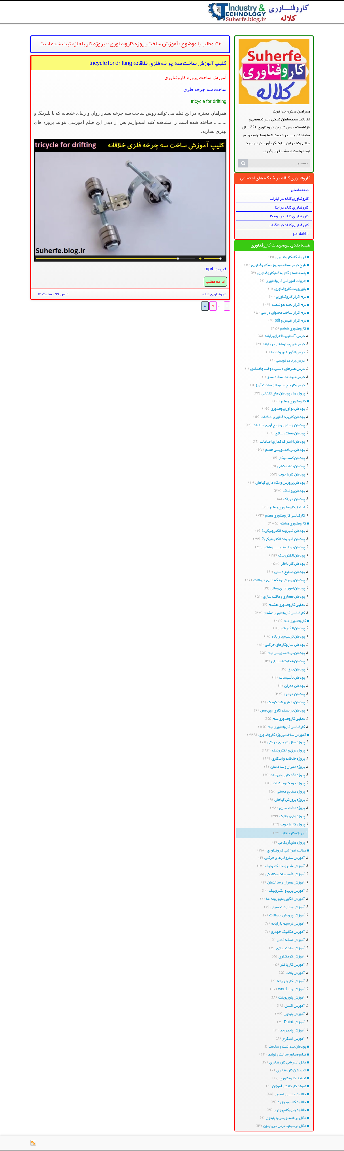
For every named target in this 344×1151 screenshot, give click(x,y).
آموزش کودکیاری (292, 956)
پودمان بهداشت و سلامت (287, 1046)
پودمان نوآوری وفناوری (288, 408)
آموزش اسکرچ (293, 1038)
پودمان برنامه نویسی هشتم (284, 547)
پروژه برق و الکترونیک (288, 750)
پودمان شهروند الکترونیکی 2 (283, 539)
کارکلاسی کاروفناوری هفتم (285, 515)
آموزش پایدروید (292, 1030)
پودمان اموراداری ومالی (288, 588)
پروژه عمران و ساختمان (287, 766)
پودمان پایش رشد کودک (286, 702)
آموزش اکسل (294, 1005)
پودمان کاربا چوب (292, 474)
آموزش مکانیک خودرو (288, 931)
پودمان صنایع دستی (289, 572)
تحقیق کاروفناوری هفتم (287, 507)
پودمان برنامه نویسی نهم (286, 653)
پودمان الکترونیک (291, 555)
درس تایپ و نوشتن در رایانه (283, 344)
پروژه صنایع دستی (291, 791)
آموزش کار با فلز (292, 964)
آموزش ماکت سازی (290, 948)
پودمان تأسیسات (292, 677)
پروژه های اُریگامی (291, 842)
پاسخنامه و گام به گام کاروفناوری (281, 273)
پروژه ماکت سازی (292, 808)
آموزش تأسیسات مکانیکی (285, 874)
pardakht (301, 233)
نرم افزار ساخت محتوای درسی (283, 312)
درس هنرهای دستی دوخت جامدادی (277, 368)
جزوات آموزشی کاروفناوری (286, 280)
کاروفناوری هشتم (293, 523)
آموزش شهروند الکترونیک (285, 866)
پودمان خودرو (294, 694)
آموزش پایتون (294, 1014)
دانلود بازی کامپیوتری (290, 1110)
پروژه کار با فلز (292, 833)
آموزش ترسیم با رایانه (288, 923)
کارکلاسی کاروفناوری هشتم (284, 613)
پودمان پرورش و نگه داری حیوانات (279, 580)
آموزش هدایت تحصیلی (288, 907)
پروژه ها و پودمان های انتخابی (283, 393)
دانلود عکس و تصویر (290, 1094)
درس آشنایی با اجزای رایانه (284, 335)
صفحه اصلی (300, 190)
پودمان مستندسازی (290, 433)
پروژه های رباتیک (292, 816)
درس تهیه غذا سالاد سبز (286, 377)
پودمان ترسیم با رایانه (288, 636)
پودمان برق (296, 669)
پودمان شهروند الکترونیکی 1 (283, 530)
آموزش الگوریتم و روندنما (285, 898)
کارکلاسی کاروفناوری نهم (286, 726)
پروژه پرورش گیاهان (289, 799)
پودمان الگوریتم (293, 628)
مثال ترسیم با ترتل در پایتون (284, 1125)
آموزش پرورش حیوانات (287, 915)
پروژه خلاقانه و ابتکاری (288, 758)
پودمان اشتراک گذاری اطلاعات (282, 441)
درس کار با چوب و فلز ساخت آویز (280, 385)
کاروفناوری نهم (295, 621)
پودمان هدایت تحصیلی (288, 661)
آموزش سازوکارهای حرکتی (284, 857)
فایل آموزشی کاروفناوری (287, 1062)
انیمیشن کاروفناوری (291, 1070)
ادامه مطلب (215, 281)
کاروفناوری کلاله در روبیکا (289, 216)
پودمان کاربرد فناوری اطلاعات (283, 417)
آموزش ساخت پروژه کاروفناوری (282, 734)
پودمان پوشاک (294, 490)
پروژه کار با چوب (293, 824)
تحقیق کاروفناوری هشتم (287, 604)
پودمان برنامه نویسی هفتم (285, 449)
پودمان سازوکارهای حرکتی (285, 644)
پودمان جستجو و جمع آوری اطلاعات (279, 425)
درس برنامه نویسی (290, 360)
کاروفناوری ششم (293, 328)
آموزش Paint (294, 1022)
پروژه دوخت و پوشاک (289, 783)
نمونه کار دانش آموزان (289, 1086)
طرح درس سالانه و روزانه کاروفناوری (278, 265)
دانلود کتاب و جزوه (292, 1102)
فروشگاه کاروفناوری (290, 257)
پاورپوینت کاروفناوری (290, 288)
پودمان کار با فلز (293, 563)
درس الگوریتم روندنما (288, 352)
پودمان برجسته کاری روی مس (282, 710)
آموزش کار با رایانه (291, 981)
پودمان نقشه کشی (291, 466)
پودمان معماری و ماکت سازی (284, 596)
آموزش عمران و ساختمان (286, 882)
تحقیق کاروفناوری (293, 1078)
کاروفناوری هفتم (293, 401)
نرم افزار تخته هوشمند (288, 304)
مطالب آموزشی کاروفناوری (286, 850)
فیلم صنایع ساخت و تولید (287, 1054)
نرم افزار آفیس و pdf (290, 320)
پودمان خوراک (294, 499)
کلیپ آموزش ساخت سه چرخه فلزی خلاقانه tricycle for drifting (157, 63)
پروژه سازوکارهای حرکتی (286, 742)
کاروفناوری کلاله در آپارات (289, 198)
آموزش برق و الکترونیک (287, 890)
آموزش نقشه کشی (291, 940)
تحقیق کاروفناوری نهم (289, 718)
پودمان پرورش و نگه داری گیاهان (280, 482)
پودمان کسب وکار (292, 458)
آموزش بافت (295, 972)
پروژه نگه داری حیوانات (287, 775)
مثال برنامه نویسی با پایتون (286, 1118)
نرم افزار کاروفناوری (291, 296)
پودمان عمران (294, 685)
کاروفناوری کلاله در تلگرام (289, 225)
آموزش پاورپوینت (291, 997)
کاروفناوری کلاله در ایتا (292, 207)
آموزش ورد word (291, 989)
